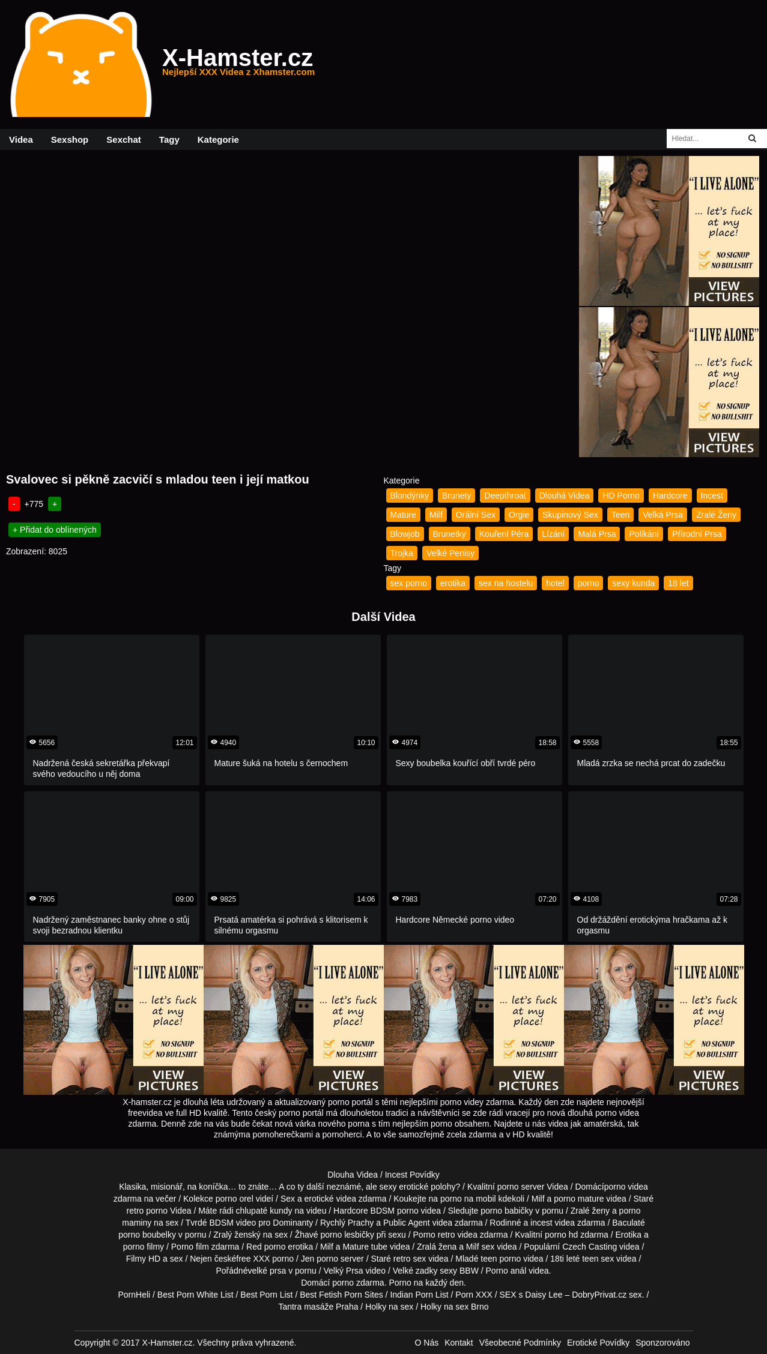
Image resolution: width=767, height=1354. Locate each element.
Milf (436, 515)
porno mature (579, 1198)
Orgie (519, 515)
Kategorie (218, 139)
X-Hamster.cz (238, 64)
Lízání (553, 534)
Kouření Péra (504, 534)
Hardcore (670, 495)
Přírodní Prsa (696, 534)
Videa (21, 139)
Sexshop (70, 139)
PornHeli (134, 1294)
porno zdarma (358, 1282)
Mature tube (364, 1246)
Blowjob (405, 534)
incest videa (552, 1222)
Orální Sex (476, 515)
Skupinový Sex (570, 515)
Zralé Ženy (716, 515)
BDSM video (232, 1222)
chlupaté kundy (263, 1210)
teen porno (501, 1258)
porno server (521, 1186)
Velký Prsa (343, 1270)
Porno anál (506, 1270)
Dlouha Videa (352, 1174)
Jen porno (319, 1258)
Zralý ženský (237, 1234)
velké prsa (266, 1270)
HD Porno (620, 495)
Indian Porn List (419, 1294)
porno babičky (507, 1210)
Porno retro (434, 1234)
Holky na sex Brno (454, 1306)
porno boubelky (147, 1234)
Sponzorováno (662, 1342)
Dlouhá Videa (564, 495)
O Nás (427, 1342)
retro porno (147, 1210)
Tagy (169, 139)
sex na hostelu (506, 583)
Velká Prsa (663, 515)
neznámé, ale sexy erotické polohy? (394, 1186)
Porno (400, 1282)
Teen (620, 515)
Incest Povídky (412, 1174)
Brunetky (449, 534)
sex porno (408, 583)
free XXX (253, 1258)
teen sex (598, 1258)
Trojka (401, 553)
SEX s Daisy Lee (531, 1294)
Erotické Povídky (598, 1342)
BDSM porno (395, 1210)
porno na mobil (468, 1198)
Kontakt (458, 1342)
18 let (678, 583)
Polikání (644, 534)
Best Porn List (266, 1294)
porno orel (234, 1198)
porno (588, 583)
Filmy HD (143, 1258)
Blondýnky (409, 495)
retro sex (409, 1258)
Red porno (265, 1246)
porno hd (561, 1234)
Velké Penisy (450, 553)
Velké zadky (415, 1270)
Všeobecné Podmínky (520, 1342)
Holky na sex (389, 1306)
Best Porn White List (195, 1294)
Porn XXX (473, 1294)
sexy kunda (633, 583)
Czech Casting (589, 1246)
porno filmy (143, 1246)
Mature (403, 515)
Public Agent (406, 1222)
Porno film (190, 1246)
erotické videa (330, 1198)
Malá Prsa (597, 534)
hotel (555, 583)
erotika (452, 583)
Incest (712, 495)
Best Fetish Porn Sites (341, 1294)
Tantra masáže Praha (318, 1306)
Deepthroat (505, 495)
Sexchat (123, 139)
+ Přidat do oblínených (55, 530)
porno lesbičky (347, 1234)
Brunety (456, 495)
